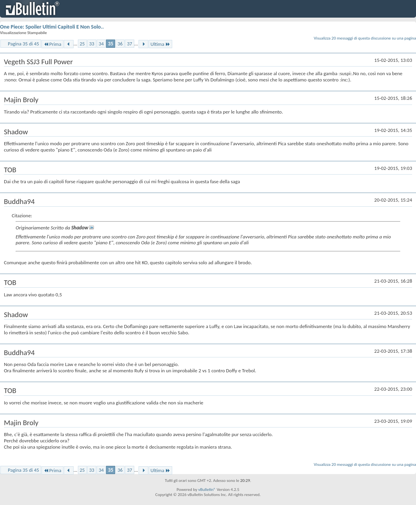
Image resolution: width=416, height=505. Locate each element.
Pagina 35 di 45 (23, 44)
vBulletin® (207, 489)
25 (82, 44)
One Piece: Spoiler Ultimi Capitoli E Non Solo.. (52, 26)
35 (110, 44)
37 (129, 44)
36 (119, 44)
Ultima (160, 44)
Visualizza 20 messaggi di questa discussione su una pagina (365, 38)
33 (91, 44)
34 (101, 44)
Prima (52, 44)
